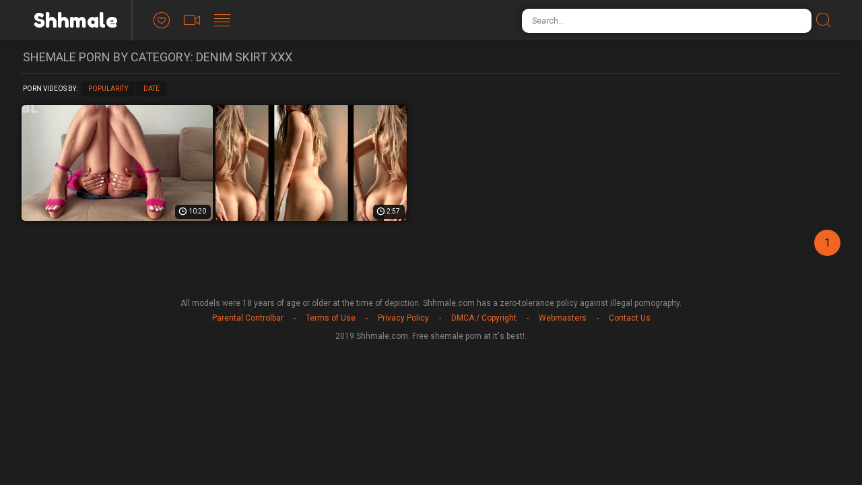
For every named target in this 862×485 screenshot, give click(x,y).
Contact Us (630, 318)
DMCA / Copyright (484, 318)
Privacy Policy (403, 318)
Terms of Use (331, 318)
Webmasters (563, 318)
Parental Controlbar (248, 318)
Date (151, 88)
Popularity (108, 88)
